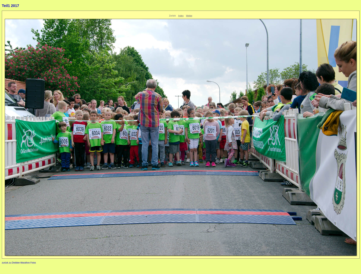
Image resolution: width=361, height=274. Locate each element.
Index (180, 15)
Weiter (189, 15)
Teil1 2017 (10, 6)
